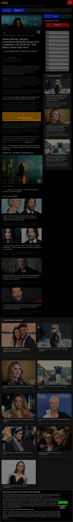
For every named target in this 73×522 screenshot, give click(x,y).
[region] (36, 506)
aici (25, 503)
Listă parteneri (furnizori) (8, 519)
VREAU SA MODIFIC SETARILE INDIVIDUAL (62, 507)
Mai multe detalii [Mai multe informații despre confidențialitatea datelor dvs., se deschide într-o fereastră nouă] (48, 496)
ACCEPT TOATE (63, 502)
